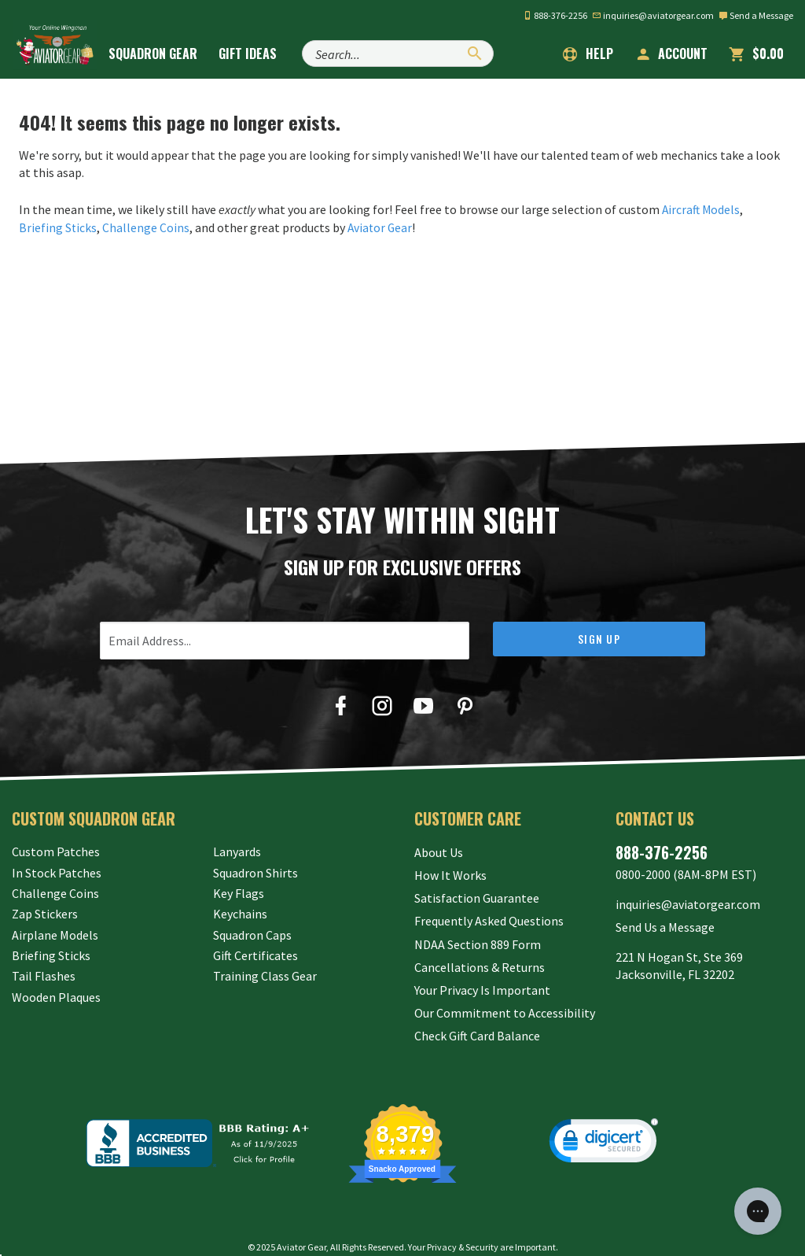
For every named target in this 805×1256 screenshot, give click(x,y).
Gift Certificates (255, 954)
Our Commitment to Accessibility (504, 996)
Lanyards (237, 851)
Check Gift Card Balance (477, 1017)
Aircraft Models (702, 209)
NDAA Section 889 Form (477, 934)
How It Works (450, 872)
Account (671, 53)
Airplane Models (55, 934)
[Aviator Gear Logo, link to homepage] (59, 52)
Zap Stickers (45, 914)
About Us (438, 851)
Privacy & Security (462, 1228)
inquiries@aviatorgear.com (653, 15)
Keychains (240, 914)
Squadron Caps (252, 934)
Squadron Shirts (255, 872)
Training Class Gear (265, 976)
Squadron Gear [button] (163, 53)
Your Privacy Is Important (482, 976)
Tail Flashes (43, 976)
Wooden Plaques (56, 996)
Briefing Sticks (58, 227)
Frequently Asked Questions (489, 914)
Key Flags (238, 892)
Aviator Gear (381, 227)
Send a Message (756, 15)
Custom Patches (56, 851)
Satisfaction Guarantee (476, 892)
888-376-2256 (555, 15)
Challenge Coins (146, 227)
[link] (604, 1125)
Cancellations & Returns (479, 954)
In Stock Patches (56, 872)
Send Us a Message (665, 921)
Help (588, 53)
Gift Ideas (259, 53)
